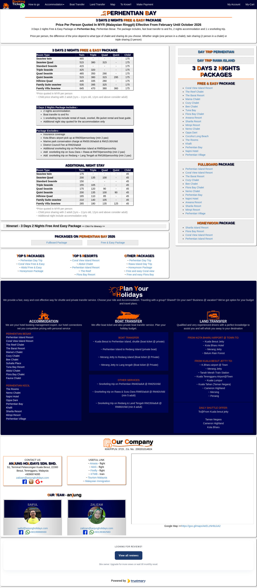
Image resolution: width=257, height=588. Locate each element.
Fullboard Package (56, 242)
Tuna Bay (190, 110)
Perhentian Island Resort (85, 267)
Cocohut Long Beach (197, 136)
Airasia (94, 463)
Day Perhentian (216, 52)
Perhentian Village (195, 154)
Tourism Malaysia (97, 477)
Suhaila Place (13, 363)
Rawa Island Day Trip (140, 264)
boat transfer (128, 321)
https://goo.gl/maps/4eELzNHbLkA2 (201, 526)
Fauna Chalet (13, 378)
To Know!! (125, 4)
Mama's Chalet (14, 352)
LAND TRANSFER (213, 321)
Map (112, 4)
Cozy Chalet (192, 102)
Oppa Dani (191, 132)
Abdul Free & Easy (31, 267)
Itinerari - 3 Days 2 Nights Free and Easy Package (55, 226)
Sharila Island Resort (196, 227)
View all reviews (128, 555)
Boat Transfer (77, 4)
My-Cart (250, 4)
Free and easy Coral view (140, 271)
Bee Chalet (191, 106)
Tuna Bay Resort (15, 367)
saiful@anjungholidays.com (33, 528)
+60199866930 (35, 532)
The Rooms (191, 140)
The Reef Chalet (194, 91)
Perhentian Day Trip (31, 260)
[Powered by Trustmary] (128, 581)
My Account (234, 4)
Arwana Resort (193, 117)
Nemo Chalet (192, 128)
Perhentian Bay (193, 147)
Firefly (93, 470)
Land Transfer (97, 4)
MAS (93, 467)
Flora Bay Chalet (194, 114)
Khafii (188, 143)
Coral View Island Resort (85, 260)
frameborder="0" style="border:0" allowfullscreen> (192, 489)
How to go (34, 4)
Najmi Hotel (191, 151)
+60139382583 (99, 532)
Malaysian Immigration (97, 481)
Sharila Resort (193, 121)
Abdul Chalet (86, 264)
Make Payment (145, 4)
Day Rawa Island (216, 60)
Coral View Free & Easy (31, 264)
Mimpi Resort (192, 125)
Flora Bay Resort (85, 274)
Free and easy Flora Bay (140, 274)
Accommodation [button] (54, 4)
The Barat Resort (194, 95)
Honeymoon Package (31, 271)
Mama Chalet (192, 99)
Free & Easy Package (113, 242)
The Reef (86, 271)
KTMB (94, 474)
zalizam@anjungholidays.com (32, 477)
